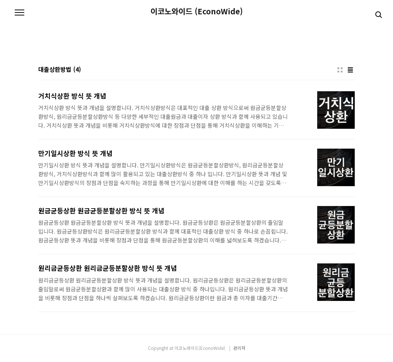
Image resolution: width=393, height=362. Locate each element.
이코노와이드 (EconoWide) (197, 11)
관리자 (239, 348)
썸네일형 (340, 69)
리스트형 (350, 69)
